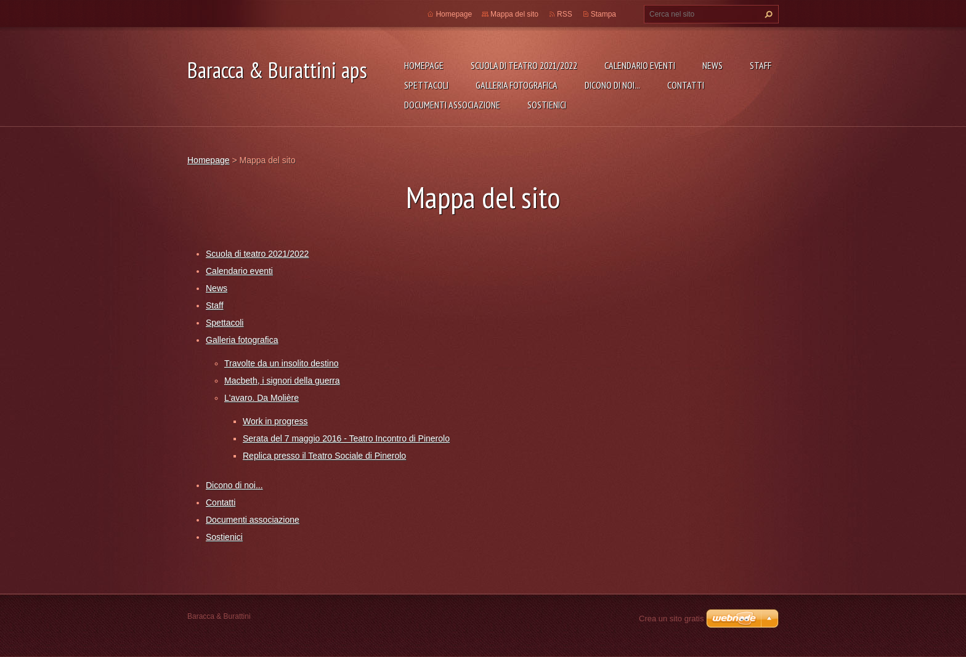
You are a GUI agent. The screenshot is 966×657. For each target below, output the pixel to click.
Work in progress (275, 421)
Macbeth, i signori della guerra (282, 380)
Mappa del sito (514, 14)
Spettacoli (426, 85)
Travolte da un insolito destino (281, 363)
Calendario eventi (639, 65)
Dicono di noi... (612, 85)
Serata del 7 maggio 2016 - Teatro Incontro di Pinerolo (346, 438)
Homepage (424, 65)
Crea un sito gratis (671, 618)
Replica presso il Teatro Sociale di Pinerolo (324, 456)
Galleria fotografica (517, 85)
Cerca (767, 14)
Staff (760, 65)
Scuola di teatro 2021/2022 (524, 65)
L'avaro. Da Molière (261, 398)
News (712, 65)
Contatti (685, 85)
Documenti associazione (452, 105)
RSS (564, 14)
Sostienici (546, 105)
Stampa (603, 14)
